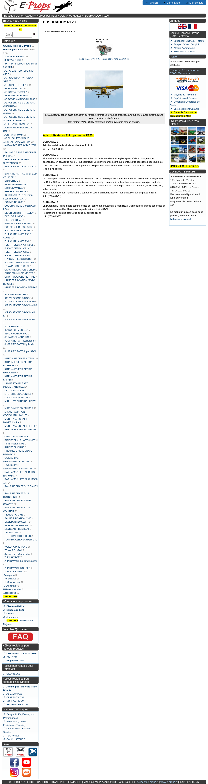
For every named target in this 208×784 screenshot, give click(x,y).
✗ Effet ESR (10, 657)
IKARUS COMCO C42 (16, 330)
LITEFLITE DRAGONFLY (18, 394)
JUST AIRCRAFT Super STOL (20, 351)
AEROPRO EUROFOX (16, 95)
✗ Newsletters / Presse (182, 51)
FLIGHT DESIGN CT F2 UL (19, 244)
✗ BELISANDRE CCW (15, 704)
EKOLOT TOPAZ (13, 220)
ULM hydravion (12, 582)
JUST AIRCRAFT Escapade (19, 340)
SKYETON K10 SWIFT (17, 521)
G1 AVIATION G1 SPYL (17, 266)
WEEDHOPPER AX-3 (16, 546)
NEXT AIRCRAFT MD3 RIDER (21, 429)
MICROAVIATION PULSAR (19, 408)
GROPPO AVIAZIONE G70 (19, 273)
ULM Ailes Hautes (70, 15)
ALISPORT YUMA (13, 134)
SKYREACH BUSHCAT (17, 529)
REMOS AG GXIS (14, 514)
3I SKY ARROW (13, 60)
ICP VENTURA (12, 326)
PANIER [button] (151, 2)
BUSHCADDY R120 (97, 15)
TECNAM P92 (11, 532)
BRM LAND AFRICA (15, 184)
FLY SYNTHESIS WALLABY (19, 262)
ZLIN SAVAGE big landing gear (21, 561)
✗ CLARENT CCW (13, 697)
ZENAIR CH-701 (13, 550)
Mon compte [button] (194, 2)
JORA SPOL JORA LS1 (17, 337)
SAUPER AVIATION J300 (18, 518)
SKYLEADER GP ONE (17, 525)
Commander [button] (172, 2)
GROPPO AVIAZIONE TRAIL (20, 276)
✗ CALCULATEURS (14, 739)
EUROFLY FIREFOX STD (18, 227)
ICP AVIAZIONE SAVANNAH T (21, 319)
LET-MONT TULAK (15, 390)
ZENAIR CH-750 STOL (17, 553)
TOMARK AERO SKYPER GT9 (20, 539)
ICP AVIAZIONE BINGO (17, 298)
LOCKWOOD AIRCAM (17, 397)
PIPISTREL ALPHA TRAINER (20, 440)
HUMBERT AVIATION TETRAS (21, 287)
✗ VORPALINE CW (13, 700)
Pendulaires (10, 578)
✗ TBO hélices (11, 735)
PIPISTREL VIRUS (14, 447)
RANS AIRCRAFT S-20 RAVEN (21, 486)
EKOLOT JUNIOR (14, 216)
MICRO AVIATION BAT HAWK (20, 401)
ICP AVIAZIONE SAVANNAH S (21, 305)
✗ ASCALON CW (12, 693)
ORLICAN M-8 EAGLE (16, 436)
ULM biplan (10, 585)
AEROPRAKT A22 (14, 88)
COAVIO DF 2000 (14, 202)
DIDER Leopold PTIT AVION (19, 212)
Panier (174, 56)
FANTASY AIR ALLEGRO (18, 230)
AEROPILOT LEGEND (16, 85)
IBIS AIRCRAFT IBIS (15, 294)
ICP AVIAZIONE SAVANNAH (20, 301)
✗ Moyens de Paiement (183, 94)
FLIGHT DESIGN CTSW (17, 255)
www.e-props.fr (168, 782)
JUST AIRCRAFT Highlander (20, 344)
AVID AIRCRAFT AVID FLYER (20, 145)
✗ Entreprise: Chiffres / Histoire (187, 41)
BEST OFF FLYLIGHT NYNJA (20, 166)
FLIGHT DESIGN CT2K (17, 248)
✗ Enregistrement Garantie (184, 108)
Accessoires (9, 592)
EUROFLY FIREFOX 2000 (18, 223)
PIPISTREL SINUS (14, 443)
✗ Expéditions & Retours (183, 98)
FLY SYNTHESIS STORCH (19, 259)
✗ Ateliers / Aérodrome (182, 48)
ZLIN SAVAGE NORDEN (18, 568)
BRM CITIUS (11, 180)
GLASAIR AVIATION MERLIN (20, 269)
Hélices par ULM (47, 15)
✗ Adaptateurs (11, 617)
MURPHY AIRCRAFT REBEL (20, 426)
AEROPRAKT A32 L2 (15, 92)
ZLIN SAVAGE (12, 557)
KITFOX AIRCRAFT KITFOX (20, 358)
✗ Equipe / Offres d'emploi (184, 44)
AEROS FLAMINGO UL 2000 (19, 99)
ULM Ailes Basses (13, 571)
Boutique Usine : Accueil (19, 15)
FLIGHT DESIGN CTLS (17, 251)
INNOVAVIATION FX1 (16, 333)
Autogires (9, 575)
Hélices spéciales (12, 589)
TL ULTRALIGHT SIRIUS (17, 536)
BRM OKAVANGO (14, 188)
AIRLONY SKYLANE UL (17, 124)
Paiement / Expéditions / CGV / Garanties (184, 71)
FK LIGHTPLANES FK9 (17, 241)
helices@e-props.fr (181, 219)
